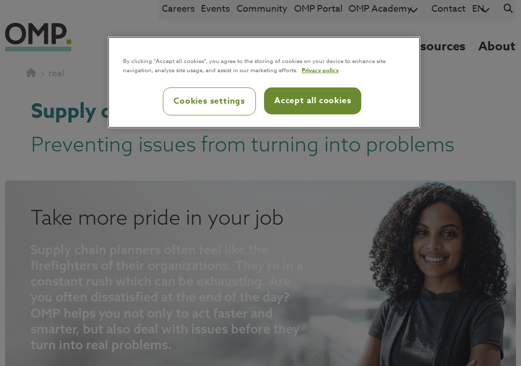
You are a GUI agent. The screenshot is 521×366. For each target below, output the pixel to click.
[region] (264, 82)
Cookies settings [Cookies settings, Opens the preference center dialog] (209, 101)
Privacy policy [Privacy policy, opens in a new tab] (320, 70)
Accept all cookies (312, 101)
